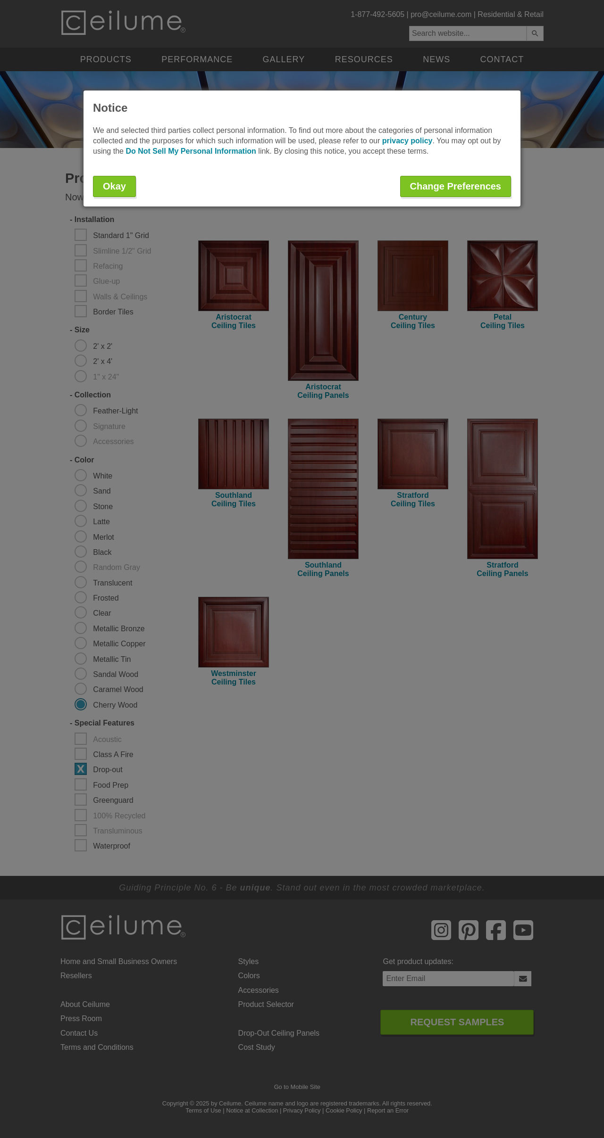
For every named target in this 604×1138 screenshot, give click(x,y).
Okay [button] (114, 186)
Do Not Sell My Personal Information (191, 151)
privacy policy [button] (407, 141)
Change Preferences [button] (455, 186)
